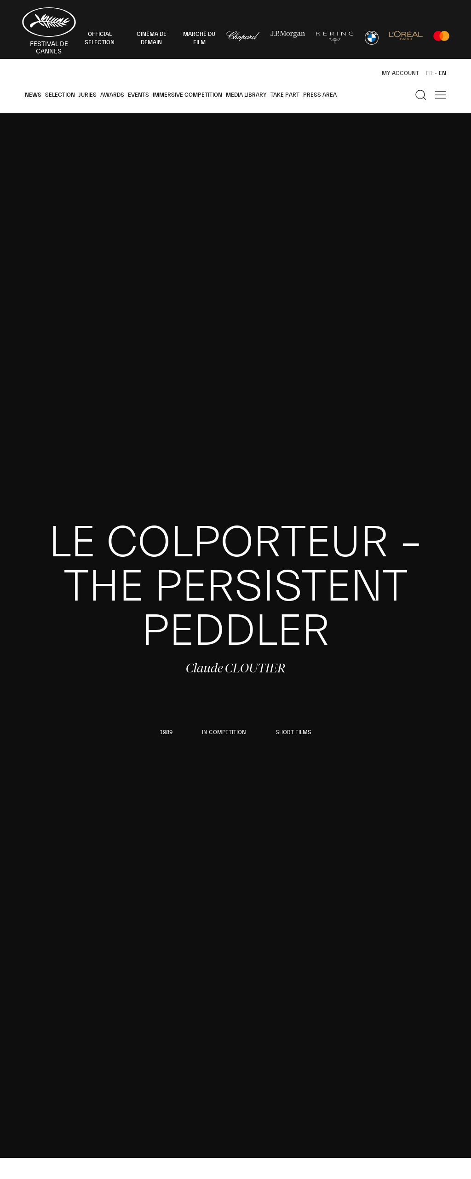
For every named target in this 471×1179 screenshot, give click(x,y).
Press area (320, 95)
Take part (284, 95)
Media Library (246, 95)
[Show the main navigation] (440, 94)
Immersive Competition (187, 95)
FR (429, 73)
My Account (400, 73)
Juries (88, 95)
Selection (60, 95)
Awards (112, 95)
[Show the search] (421, 95)
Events (138, 95)
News (33, 95)
